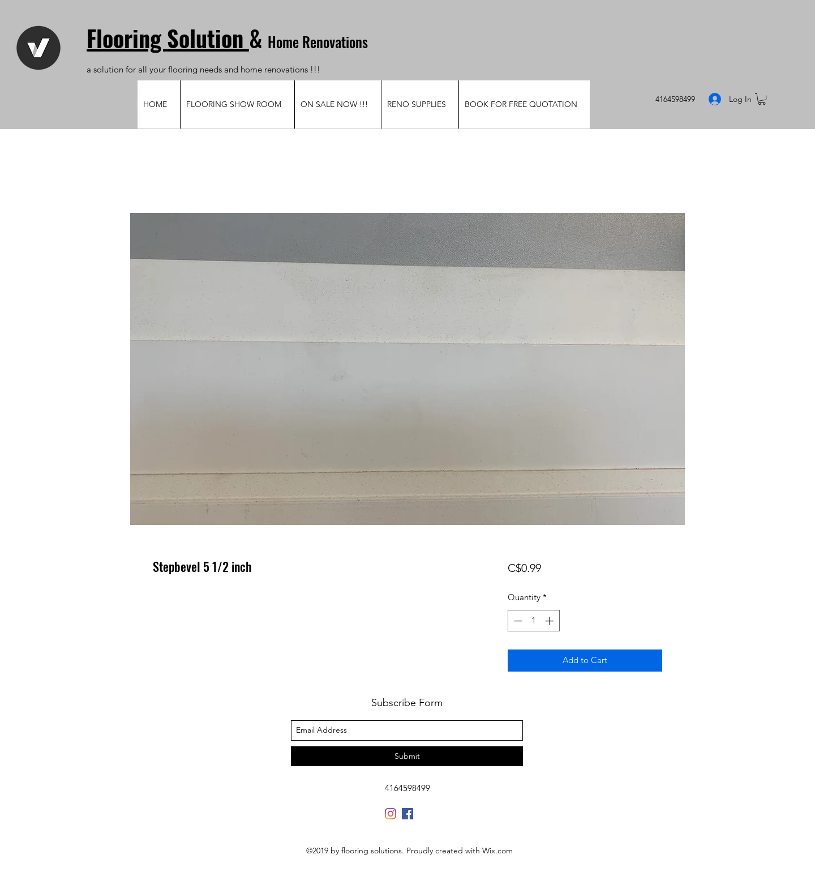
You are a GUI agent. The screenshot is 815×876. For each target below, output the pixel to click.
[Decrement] (517, 620)
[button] (762, 99)
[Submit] (407, 756)
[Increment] (550, 620)
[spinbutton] (533, 620)
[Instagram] (390, 813)
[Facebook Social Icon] (407, 813)
